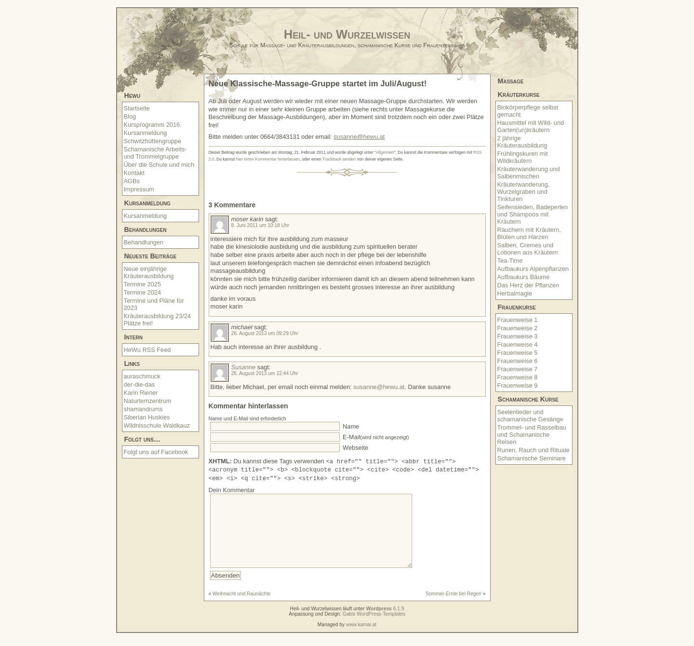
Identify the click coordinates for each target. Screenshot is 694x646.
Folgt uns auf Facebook (156, 452)
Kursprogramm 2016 (152, 124)
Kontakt (134, 172)
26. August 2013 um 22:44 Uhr (264, 373)
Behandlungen (144, 242)
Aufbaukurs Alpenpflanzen (533, 268)
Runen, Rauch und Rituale (533, 450)
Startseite (137, 108)
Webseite (355, 447)
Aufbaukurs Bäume (523, 277)
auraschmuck (142, 376)
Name (350, 426)
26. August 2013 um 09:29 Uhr (264, 333)
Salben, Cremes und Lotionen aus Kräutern (527, 249)
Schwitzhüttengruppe (153, 141)
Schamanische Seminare (531, 458)
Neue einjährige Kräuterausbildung (149, 272)
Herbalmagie (515, 293)
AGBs (132, 181)
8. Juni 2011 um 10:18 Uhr (260, 225)
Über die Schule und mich (159, 164)
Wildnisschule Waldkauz (157, 425)
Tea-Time (510, 260)
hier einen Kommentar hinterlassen (268, 159)
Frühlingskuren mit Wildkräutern (522, 157)
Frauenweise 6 (517, 360)
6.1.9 (385, 621)
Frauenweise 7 (517, 369)
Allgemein (385, 152)
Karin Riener (141, 392)
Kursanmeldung (145, 132)
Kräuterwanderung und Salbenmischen (528, 172)
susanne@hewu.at (359, 136)
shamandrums (143, 409)
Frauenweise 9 (517, 385)
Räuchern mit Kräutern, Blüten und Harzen (529, 233)
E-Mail (375, 437)
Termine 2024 (142, 292)
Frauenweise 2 (517, 328)
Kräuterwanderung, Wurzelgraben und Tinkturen (523, 191)
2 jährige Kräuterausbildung (522, 142)
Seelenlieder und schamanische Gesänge (530, 415)
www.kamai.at (361, 637)
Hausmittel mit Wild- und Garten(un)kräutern (530, 126)
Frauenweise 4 (517, 344)
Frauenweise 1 (517, 319)
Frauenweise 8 (517, 377)
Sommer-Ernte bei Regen (453, 606)
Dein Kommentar (232, 488)
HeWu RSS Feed (147, 349)
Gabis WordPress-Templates (374, 627)
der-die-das (139, 384)
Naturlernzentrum (148, 400)
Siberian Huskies (147, 417)
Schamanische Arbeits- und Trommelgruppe (155, 153)
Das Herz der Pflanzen (528, 285)
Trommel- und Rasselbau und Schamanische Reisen (531, 434)
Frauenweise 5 (517, 352)
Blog (130, 116)
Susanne (243, 367)
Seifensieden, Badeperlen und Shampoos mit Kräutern (532, 214)
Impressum (139, 189)
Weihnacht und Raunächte (241, 606)
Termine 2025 (142, 284)
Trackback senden (339, 159)
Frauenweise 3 (517, 336)
